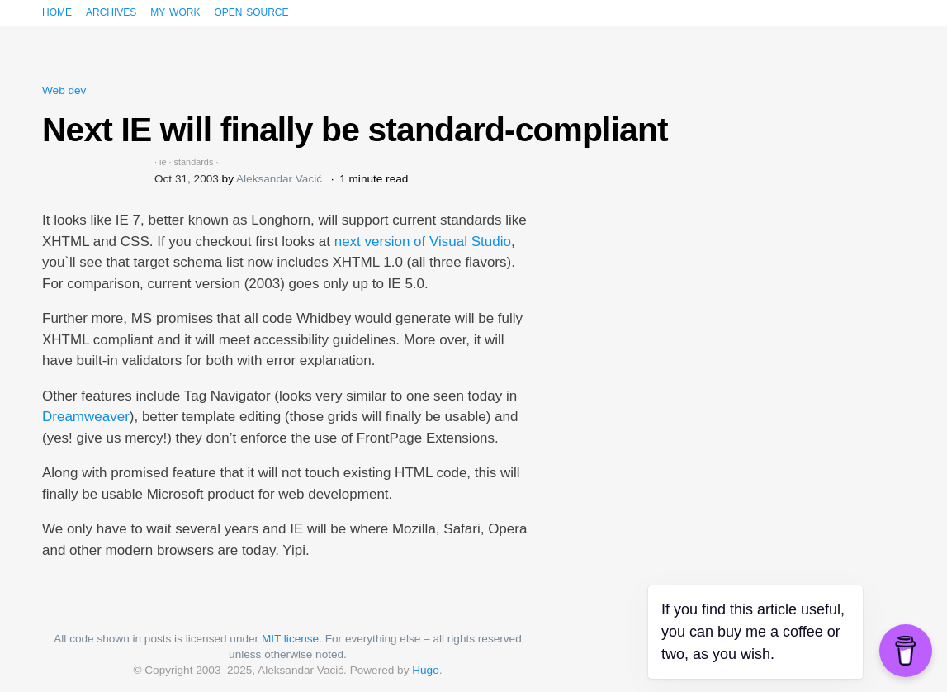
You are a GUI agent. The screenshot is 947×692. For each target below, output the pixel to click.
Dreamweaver (86, 416)
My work (175, 11)
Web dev (64, 90)
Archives (111, 11)
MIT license (290, 639)
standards (194, 162)
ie (162, 162)
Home (57, 11)
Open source (251, 11)
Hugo (425, 670)
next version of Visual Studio (422, 241)
